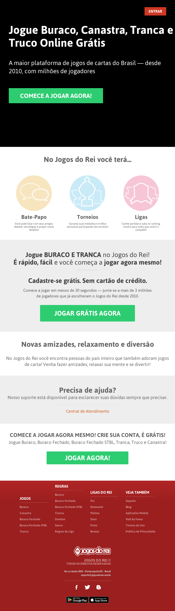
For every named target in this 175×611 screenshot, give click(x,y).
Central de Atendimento (87, 411)
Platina (95, 513)
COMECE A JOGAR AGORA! (56, 95)
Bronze (94, 531)
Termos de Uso (135, 525)
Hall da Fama (134, 519)
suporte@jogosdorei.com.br (96, 575)
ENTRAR (155, 11)
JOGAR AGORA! (87, 458)
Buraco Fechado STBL (33, 525)
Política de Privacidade (140, 531)
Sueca (59, 525)
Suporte (131, 500)
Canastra (25, 513)
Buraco (24, 507)
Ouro (93, 519)
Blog (128, 507)
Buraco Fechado (30, 519)
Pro (92, 500)
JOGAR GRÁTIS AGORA (87, 313)
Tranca (24, 531)
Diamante (96, 507)
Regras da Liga (64, 531)
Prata (93, 525)
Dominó (60, 519)
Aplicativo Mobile (137, 513)
